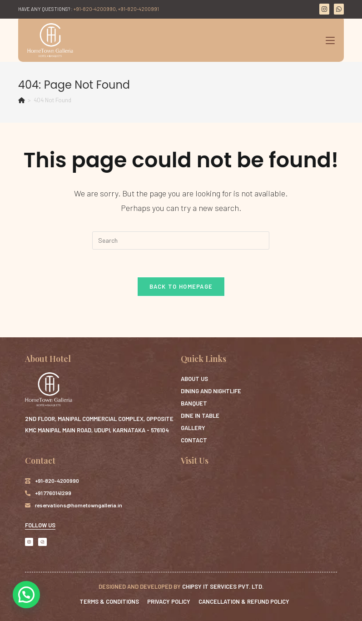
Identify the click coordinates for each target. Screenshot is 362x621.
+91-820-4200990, (95, 9)
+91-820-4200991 (138, 9)
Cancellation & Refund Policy (243, 601)
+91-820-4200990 (57, 480)
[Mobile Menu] (330, 40)
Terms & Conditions (109, 601)
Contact (194, 440)
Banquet (194, 403)
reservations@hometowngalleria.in (78, 505)
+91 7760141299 (53, 493)
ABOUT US (194, 378)
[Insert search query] (180, 240)
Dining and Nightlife (211, 391)
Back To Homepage (181, 286)
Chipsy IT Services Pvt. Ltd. (222, 586)
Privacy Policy (168, 601)
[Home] (21, 100)
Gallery (193, 427)
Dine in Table (200, 415)
